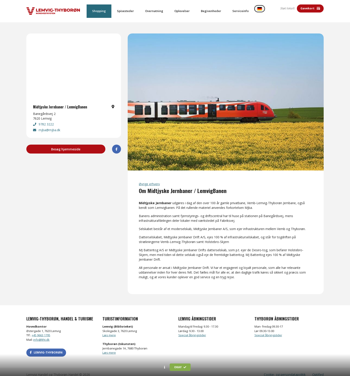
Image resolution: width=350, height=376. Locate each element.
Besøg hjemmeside (65, 144)
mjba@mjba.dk (46, 125)
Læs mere (109, 330)
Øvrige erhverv (149, 179)
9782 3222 (43, 119)
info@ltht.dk (41, 334)
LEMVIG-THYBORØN (46, 347)
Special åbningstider (192, 330)
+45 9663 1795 (41, 330)
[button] (164, 367)
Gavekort (310, 8)
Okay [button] (180, 367)
